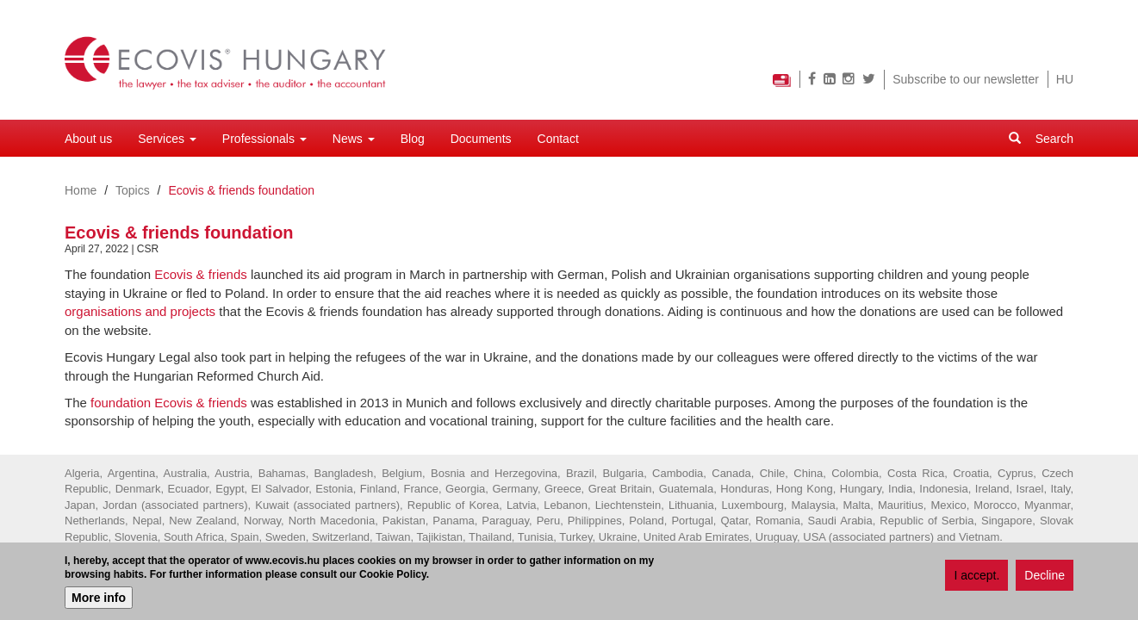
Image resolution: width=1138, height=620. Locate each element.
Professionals (264, 139)
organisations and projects (140, 311)
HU (1064, 79)
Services (167, 139)
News (354, 139)
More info (99, 600)
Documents (481, 139)
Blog (413, 139)
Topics (132, 190)
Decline (1044, 577)
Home (80, 190)
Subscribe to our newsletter (965, 79)
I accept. (976, 577)
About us (88, 139)
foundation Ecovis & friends (168, 402)
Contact (558, 139)
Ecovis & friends (200, 274)
